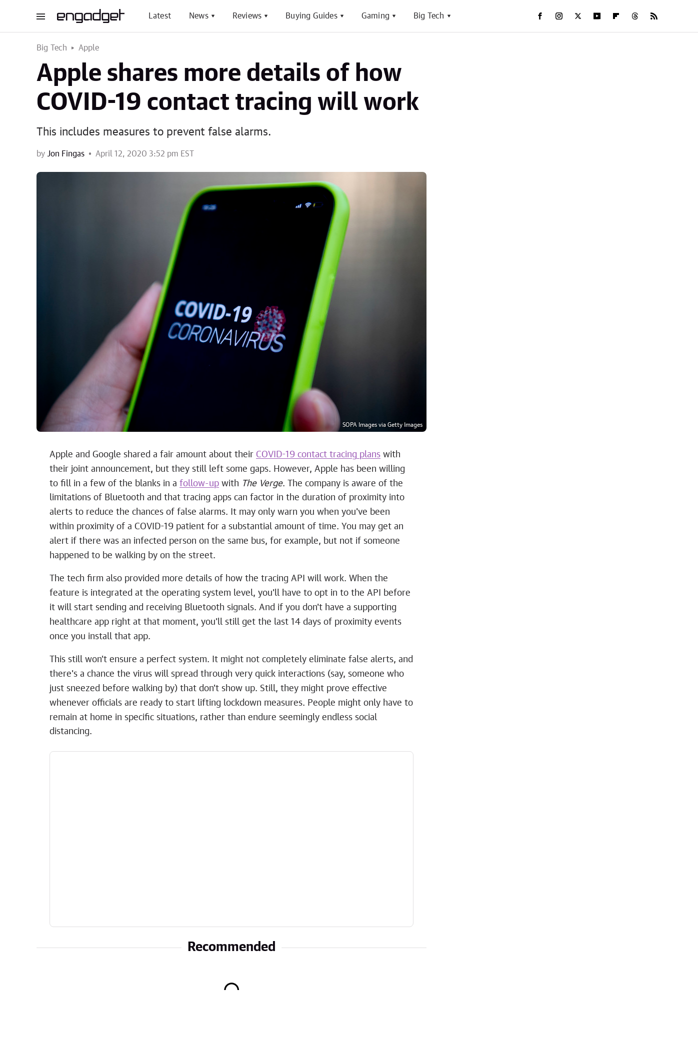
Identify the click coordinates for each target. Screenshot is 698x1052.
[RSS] (654, 15)
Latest (159, 16)
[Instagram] (559, 15)
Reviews (247, 16)
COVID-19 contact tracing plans (318, 454)
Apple (89, 48)
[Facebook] (540, 15)
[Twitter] (578, 15)
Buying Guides (312, 16)
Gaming (376, 16)
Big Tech (429, 16)
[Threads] (635, 15)
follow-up (199, 483)
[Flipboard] (616, 15)
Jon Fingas (65, 154)
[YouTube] (597, 15)
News (198, 16)
